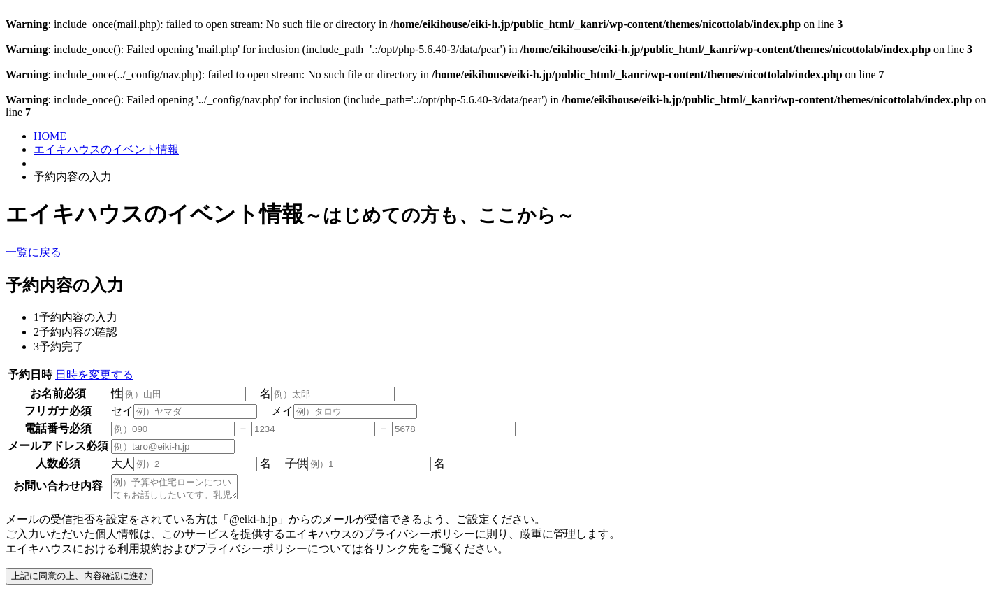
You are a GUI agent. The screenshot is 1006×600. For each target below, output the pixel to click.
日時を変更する (94, 374)
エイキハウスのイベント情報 (106, 149)
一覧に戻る (33, 252)
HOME (50, 136)
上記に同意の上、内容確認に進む (79, 580)
